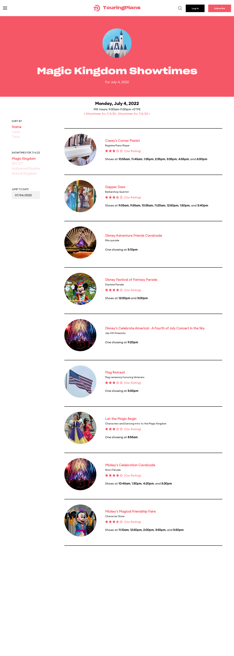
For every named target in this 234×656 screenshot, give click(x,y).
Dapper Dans (115, 187)
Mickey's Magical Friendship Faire (130, 511)
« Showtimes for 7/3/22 (100, 113)
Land (16, 132)
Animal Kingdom (24, 173)
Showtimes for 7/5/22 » (134, 113)
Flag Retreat (115, 372)
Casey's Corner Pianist (122, 140)
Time (16, 137)
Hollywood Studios (26, 168)
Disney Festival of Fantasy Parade (131, 280)
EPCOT (17, 163)
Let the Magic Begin (120, 419)
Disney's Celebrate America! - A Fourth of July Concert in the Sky (155, 328)
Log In (195, 8)
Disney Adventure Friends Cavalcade (133, 235)
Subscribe (219, 8)
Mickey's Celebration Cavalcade (130, 465)
